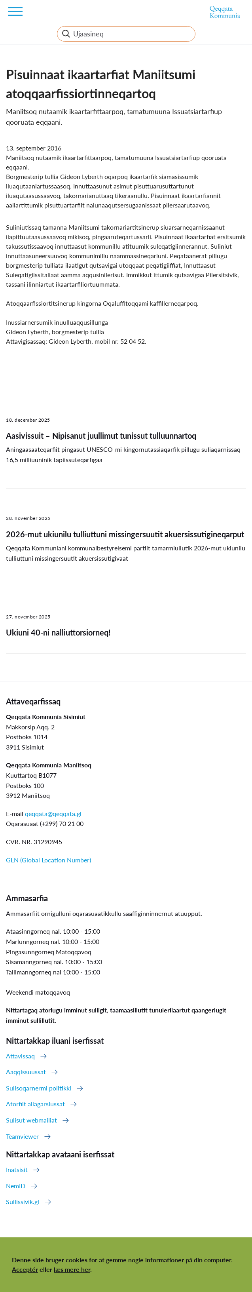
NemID (15, 1185)
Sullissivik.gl (22, 1201)
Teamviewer (22, 1136)
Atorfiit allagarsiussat (35, 1103)
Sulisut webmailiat (31, 1120)
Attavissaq (20, 1056)
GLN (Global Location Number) (48, 860)
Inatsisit (17, 1169)
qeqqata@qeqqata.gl (53, 813)
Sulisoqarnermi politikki (38, 1088)
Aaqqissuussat (26, 1071)
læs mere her (72, 1269)
